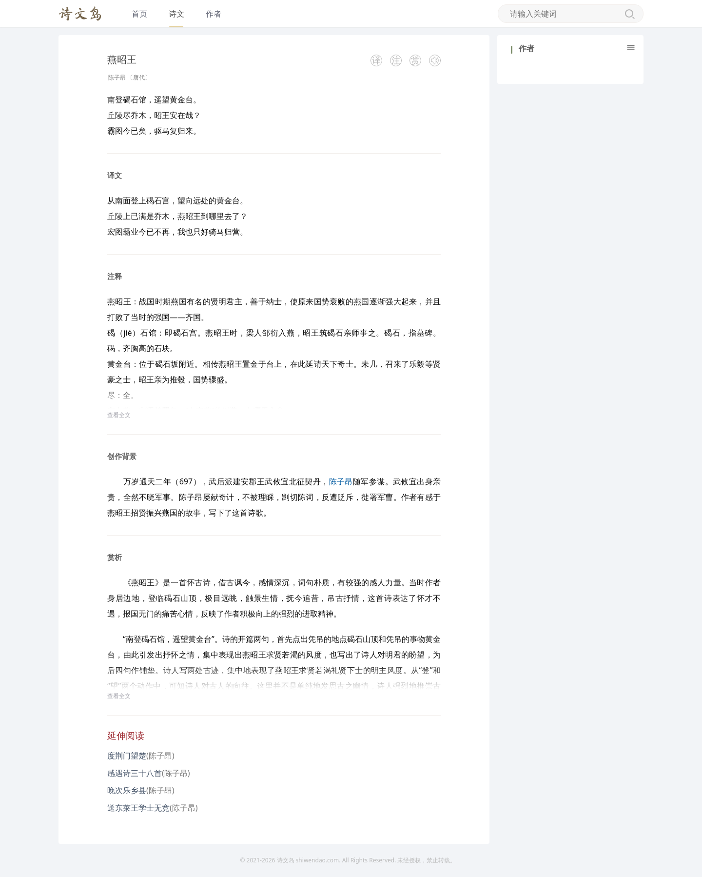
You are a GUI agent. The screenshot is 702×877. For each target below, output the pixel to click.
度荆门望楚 (126, 755)
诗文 (176, 13)
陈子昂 (117, 77)
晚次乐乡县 (126, 790)
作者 (213, 13)
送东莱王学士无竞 (138, 807)
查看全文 (119, 415)
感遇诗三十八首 (134, 773)
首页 (139, 13)
